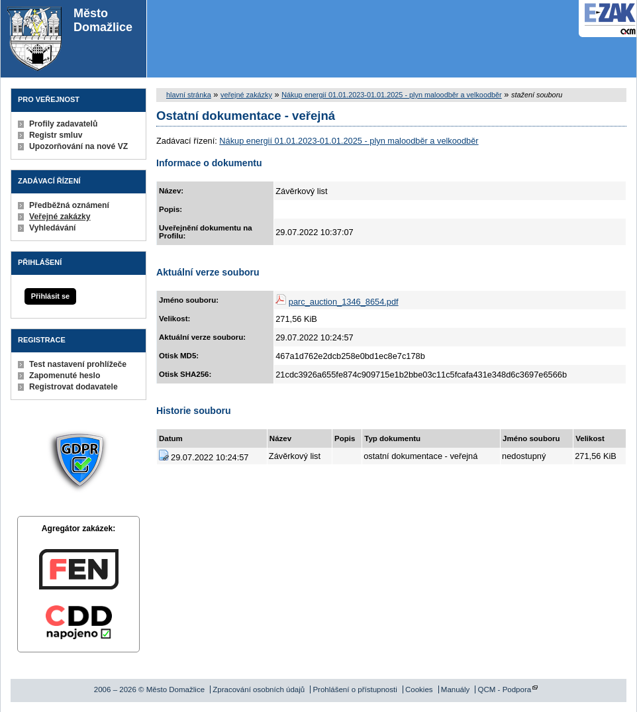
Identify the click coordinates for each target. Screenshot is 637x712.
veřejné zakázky (246, 95)
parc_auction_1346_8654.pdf (344, 302)
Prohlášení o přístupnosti (355, 689)
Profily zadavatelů (63, 123)
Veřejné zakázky (60, 216)
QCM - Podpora (505, 689)
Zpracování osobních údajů (259, 689)
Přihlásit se (50, 296)
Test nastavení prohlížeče (77, 364)
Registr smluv (55, 135)
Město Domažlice (69, 39)
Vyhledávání (52, 227)
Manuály (455, 689)
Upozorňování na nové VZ (78, 146)
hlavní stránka (188, 95)
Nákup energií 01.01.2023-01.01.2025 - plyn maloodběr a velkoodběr (391, 95)
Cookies (419, 689)
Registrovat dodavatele (73, 386)
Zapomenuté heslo (64, 375)
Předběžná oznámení (69, 205)
